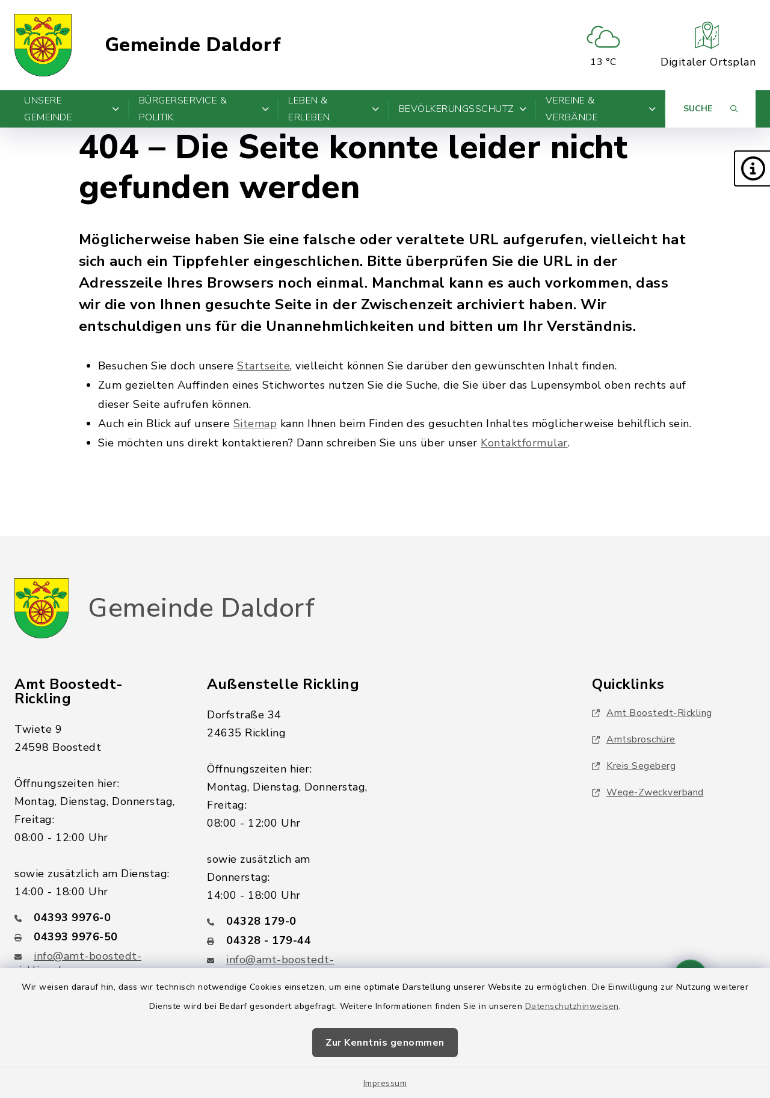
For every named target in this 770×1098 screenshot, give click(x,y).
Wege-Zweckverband (648, 792)
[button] (752, 168)
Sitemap (255, 423)
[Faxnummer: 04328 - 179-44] (289, 940)
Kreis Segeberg (634, 766)
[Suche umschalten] (710, 109)
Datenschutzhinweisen (572, 1006)
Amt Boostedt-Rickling (652, 713)
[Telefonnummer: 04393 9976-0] (96, 917)
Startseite (263, 366)
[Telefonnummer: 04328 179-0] (289, 921)
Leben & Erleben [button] (333, 109)
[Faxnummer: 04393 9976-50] (96, 937)
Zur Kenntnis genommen (385, 1042)
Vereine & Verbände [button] (601, 109)
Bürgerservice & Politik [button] (204, 109)
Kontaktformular (524, 443)
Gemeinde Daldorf (193, 45)
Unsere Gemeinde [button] (72, 109)
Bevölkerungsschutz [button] (463, 109)
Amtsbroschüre (634, 739)
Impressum (385, 1083)
